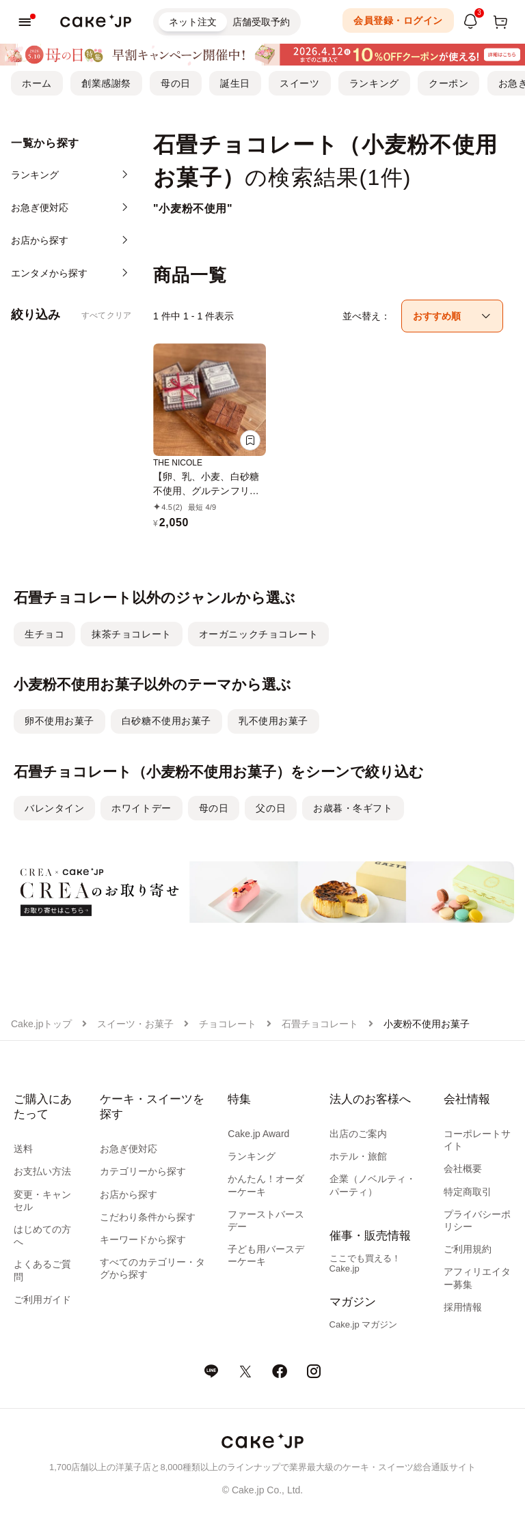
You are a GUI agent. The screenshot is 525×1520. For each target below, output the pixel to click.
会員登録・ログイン (398, 20)
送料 (23, 1148)
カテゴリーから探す (143, 1171)
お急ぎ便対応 (128, 1148)
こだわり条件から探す (148, 1216)
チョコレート (227, 1023)
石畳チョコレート (320, 1023)
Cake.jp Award (258, 1133)
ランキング (374, 83)
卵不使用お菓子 (59, 720)
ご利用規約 (468, 1249)
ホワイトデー (141, 808)
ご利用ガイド (42, 1299)
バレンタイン (54, 808)
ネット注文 (193, 21)
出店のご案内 (358, 1133)
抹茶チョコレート (131, 634)
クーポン (448, 83)
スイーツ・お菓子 (135, 1023)
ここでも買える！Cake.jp (365, 1263)
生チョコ (44, 634)
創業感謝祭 (106, 83)
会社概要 (463, 1168)
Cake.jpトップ (41, 1023)
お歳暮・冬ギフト (352, 808)
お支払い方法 (42, 1171)
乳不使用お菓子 (273, 720)
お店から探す (128, 1194)
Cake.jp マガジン (363, 1324)
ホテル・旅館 (358, 1156)
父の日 (271, 808)
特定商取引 (468, 1191)
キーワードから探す (143, 1239)
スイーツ (299, 83)
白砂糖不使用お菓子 (166, 720)
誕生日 (235, 83)
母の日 (176, 83)
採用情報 (463, 1307)
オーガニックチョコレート (259, 634)
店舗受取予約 (261, 21)
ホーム (37, 83)
